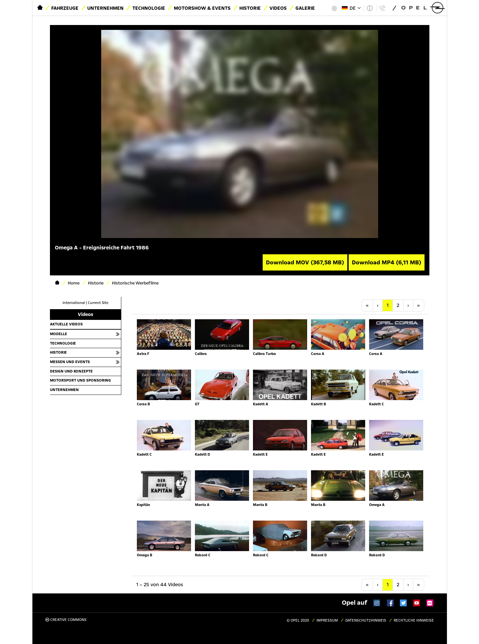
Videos (278, 8)
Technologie (148, 8)
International (74, 302)
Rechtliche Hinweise (414, 620)
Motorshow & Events (202, 8)
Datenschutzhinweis (365, 620)
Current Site (98, 302)
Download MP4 (386, 262)
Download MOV (305, 262)
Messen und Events (70, 361)
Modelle (58, 333)
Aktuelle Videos (66, 324)
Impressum (327, 620)
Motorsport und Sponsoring (80, 380)
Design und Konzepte (71, 371)
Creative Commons (66, 619)
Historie (250, 8)
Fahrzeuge (64, 8)
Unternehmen (105, 8)
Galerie (305, 8)
